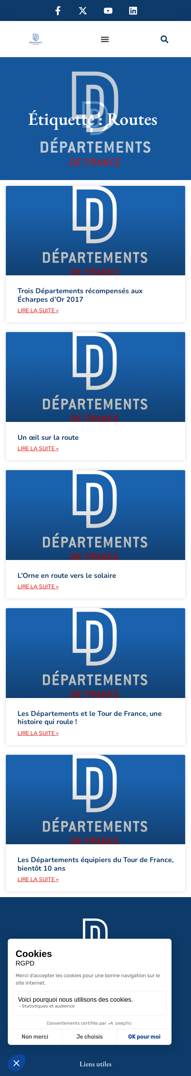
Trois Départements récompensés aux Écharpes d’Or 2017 (80, 295)
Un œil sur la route (48, 437)
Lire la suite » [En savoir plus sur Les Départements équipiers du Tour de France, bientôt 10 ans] (38, 879)
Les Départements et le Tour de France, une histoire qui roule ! (90, 718)
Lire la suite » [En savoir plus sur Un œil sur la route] (38, 448)
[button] (104, 39)
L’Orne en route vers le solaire (67, 575)
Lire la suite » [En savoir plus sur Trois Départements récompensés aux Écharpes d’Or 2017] (38, 310)
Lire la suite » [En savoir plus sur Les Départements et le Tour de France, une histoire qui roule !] (38, 733)
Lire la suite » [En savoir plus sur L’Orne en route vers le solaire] (38, 586)
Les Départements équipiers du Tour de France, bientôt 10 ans (95, 864)
